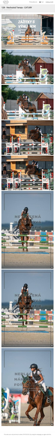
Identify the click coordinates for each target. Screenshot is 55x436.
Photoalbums (33, 2)
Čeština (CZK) (49, 2)
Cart (41, 2)
